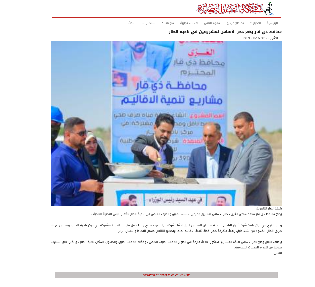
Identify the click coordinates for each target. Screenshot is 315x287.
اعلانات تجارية (180, 23)
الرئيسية (263, 23)
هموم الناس (203, 23)
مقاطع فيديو (226, 23)
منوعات (159, 23)
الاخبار (246, 23)
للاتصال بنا (140, 23)
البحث (123, 23)
